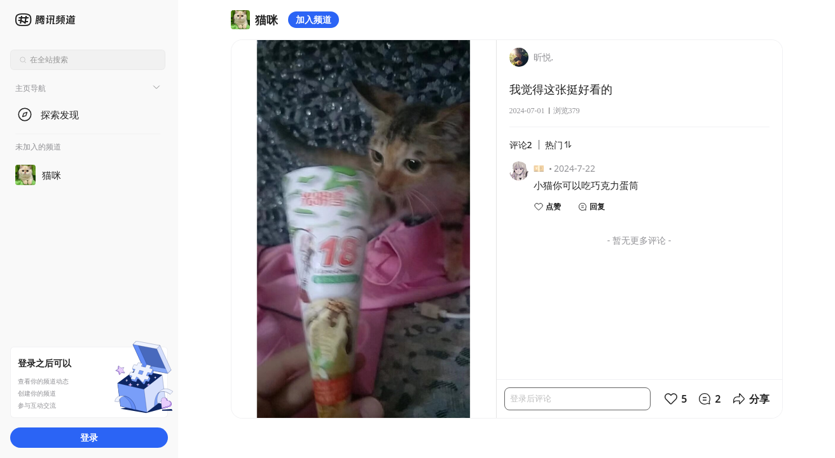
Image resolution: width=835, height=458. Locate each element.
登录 (89, 437)
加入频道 (313, 19)
